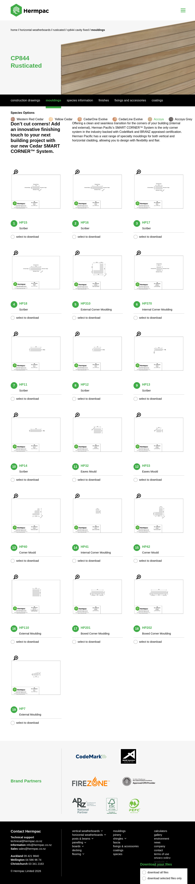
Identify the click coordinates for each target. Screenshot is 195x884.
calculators (160, 831)
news (157, 842)
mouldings (119, 831)
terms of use (161, 854)
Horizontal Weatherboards (35, 29)
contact (158, 850)
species (117, 854)
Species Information (80, 100)
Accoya (159, 119)
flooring (76, 854)
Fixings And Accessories (130, 100)
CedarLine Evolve (131, 119)
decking (77, 850)
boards (76, 846)
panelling (77, 842)
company (159, 846)
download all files (158, 872)
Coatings (157, 100)
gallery (158, 834)
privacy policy (162, 857)
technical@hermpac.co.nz (26, 841)
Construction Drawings (25, 100)
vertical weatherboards (86, 831)
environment (161, 838)
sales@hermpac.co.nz (32, 848)
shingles (118, 838)
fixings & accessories (126, 846)
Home (14, 29)
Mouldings (53, 100)
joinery (117, 834)
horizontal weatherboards (87, 834)
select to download (27, 236)
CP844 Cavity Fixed (78, 29)
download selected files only (165, 878)
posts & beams (81, 838)
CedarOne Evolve (96, 119)
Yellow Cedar (64, 119)
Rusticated (59, 29)
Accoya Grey (183, 119)
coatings (118, 850)
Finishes (104, 100)
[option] (97, 57)
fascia (116, 842)
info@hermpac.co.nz (39, 844)
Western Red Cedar (30, 119)
